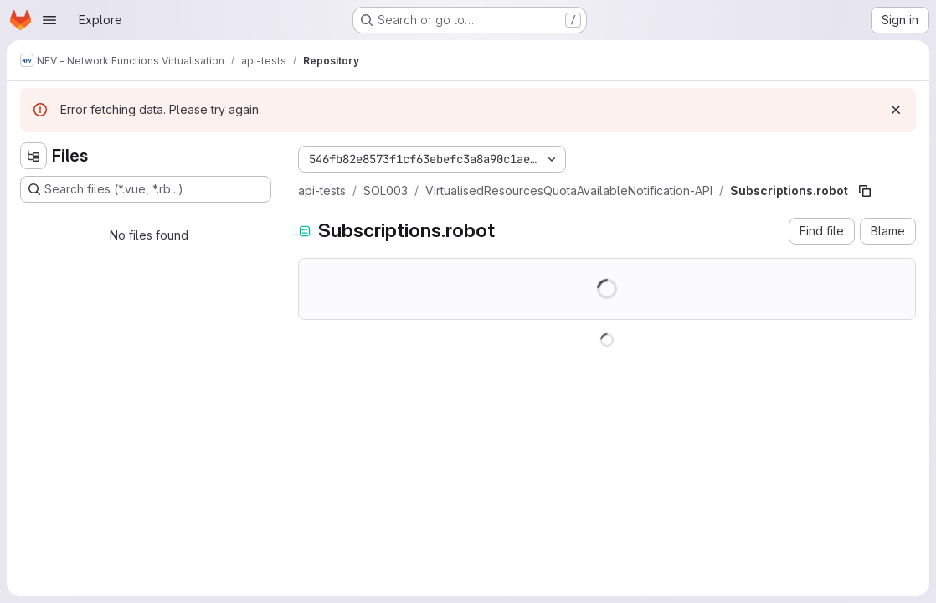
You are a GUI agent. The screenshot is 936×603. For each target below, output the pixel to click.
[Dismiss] (896, 110)
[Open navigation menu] (49, 20)
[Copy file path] (864, 191)
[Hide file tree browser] (33, 155)
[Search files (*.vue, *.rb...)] (145, 189)
